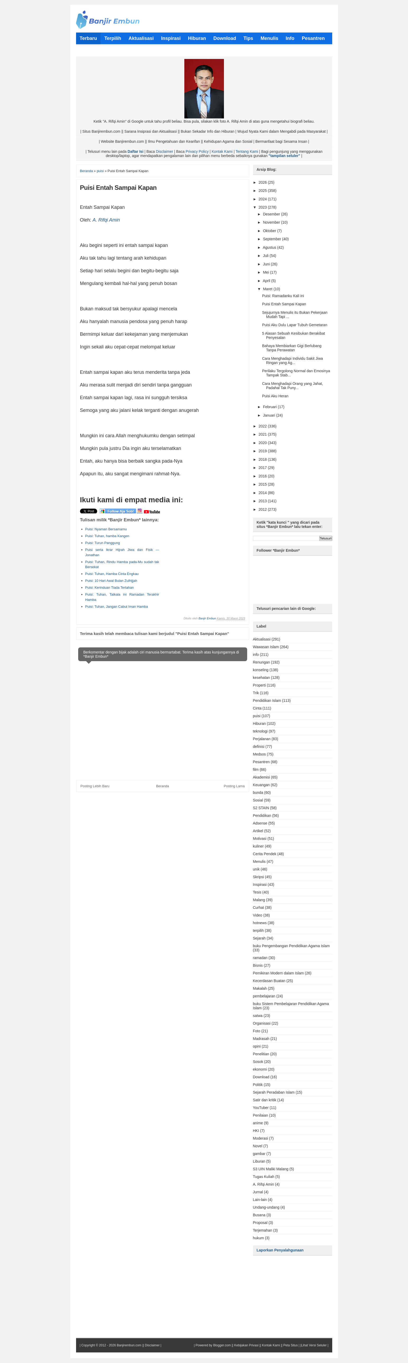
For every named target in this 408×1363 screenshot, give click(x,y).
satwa (258, 1016)
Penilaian (260, 1115)
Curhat (258, 907)
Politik (258, 1085)
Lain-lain (260, 1200)
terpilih (258, 930)
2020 (263, 443)
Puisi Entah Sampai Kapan (284, 304)
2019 (263, 451)
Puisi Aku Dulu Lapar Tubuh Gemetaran (294, 325)
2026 (263, 182)
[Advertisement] (200, 550)
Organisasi (262, 1023)
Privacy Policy (197, 151)
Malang (259, 900)
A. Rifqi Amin (106, 220)
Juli (266, 256)
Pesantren (261, 762)
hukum (258, 1238)
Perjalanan (262, 739)
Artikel (258, 831)
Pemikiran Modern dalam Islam (278, 973)
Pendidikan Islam (267, 700)
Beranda (162, 786)
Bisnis (258, 965)
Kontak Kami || (272, 1345)
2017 (263, 468)
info (256, 654)
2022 (263, 426)
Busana (259, 1215)
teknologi (260, 731)
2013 (263, 501)
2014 (263, 493)
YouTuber (261, 1108)
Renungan (261, 662)
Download (261, 1077)
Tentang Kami (247, 151)
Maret (268, 289)
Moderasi (260, 1138)
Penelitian (261, 1054)
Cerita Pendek (264, 854)
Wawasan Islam (266, 647)
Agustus (270, 247)
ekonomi (260, 1069)
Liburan (259, 1161)
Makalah (260, 988)
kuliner (258, 846)
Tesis (257, 892)
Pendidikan (262, 815)
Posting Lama (234, 786)
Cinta (257, 708)
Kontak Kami (222, 151)
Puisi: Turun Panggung (102, 543)
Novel (257, 1146)
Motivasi (259, 838)
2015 (263, 484)
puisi (257, 716)
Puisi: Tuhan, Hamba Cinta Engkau (112, 574)
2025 (263, 190)
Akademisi (261, 777)
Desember (272, 214)
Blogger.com (222, 1345)
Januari (269, 415)
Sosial (258, 800)
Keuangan (261, 785)
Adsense (260, 823)
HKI (256, 1131)
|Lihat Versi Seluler (313, 1345)
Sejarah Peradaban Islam (274, 1092)
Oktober (270, 231)
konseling (261, 670)
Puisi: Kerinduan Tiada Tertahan (109, 588)
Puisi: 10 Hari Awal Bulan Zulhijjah (111, 581)
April (267, 281)
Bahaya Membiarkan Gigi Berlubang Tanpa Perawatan (291, 348)
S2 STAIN (261, 808)
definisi (259, 746)
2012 (263, 509)
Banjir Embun (207, 618)
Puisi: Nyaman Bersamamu (106, 529)
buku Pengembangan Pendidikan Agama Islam (291, 946)
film (256, 769)
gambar (259, 1154)
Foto (256, 1031)
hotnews (260, 923)
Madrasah (261, 1039)
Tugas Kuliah (263, 1177)
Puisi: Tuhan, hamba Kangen (107, 536)
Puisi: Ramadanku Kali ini (283, 296)
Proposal (260, 1223)
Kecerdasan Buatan (269, 981)
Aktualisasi (262, 639)
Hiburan (259, 723)
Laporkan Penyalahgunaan (280, 1250)
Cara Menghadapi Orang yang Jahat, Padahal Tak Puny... (292, 385)
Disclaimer (164, 151)
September (272, 239)
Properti (259, 685)
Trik (256, 693)
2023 (263, 207)
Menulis (259, 861)
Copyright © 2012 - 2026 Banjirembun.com (111, 1345)
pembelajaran (264, 996)
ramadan (260, 958)
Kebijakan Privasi (246, 1345)
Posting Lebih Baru (95, 786)
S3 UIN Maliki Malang (271, 1169)
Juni (267, 264)
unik (256, 869)
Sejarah (259, 938)
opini (257, 1046)
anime (258, 1123)
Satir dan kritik (264, 1100)
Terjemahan (262, 1230)
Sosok (258, 1062)
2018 (263, 459)
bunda (258, 792)
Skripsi (258, 877)
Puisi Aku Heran (275, 396)
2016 (263, 476)
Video (257, 915)
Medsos (259, 754)
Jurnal (258, 1192)
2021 (263, 434)
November (272, 222)
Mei (266, 272)
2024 (263, 199)
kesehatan (261, 677)
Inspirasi (260, 884)
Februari (270, 407)
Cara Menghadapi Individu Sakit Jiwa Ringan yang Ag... (292, 360)
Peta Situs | (291, 1345)
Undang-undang (266, 1207)
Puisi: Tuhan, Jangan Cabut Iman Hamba (116, 607)
